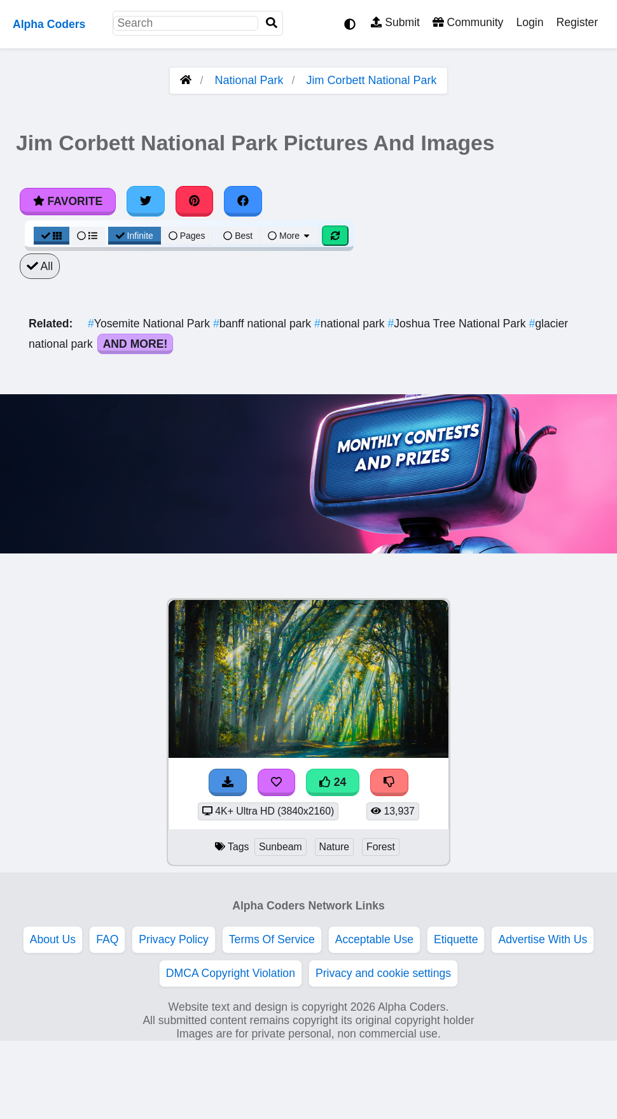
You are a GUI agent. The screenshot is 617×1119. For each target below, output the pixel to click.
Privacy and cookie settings (383, 973)
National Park (248, 80)
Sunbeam (280, 846)
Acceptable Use (374, 939)
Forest (380, 846)
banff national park (263, 323)
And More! (135, 344)
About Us (53, 939)
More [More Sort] (289, 236)
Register (577, 22)
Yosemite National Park (150, 323)
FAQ (107, 939)
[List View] (87, 236)
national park (350, 323)
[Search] (271, 23)
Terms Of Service (272, 939)
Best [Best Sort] (238, 236)
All (40, 266)
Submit (395, 22)
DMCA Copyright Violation (230, 973)
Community (468, 22)
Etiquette (456, 939)
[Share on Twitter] (146, 201)
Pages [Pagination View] (187, 236)
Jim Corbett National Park (372, 80)
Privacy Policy (174, 939)
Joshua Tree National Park (458, 323)
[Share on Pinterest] (195, 201)
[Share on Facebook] (243, 201)
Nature (334, 846)
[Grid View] (51, 236)
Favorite (67, 201)
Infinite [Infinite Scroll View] (134, 236)
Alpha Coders (49, 24)
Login (529, 22)
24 (332, 782)
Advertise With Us (542, 939)
